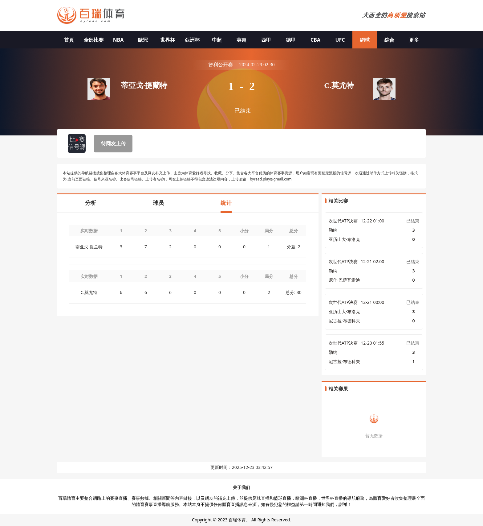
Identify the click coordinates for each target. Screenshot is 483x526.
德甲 (291, 39)
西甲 (266, 39)
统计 (226, 202)
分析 (90, 202)
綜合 (389, 39)
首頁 (69, 39)
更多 (414, 39)
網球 (365, 39)
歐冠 (143, 39)
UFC (340, 39)
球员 (158, 202)
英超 (241, 39)
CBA (315, 39)
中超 (217, 39)
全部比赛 (94, 39)
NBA (118, 39)
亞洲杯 (192, 39)
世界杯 (167, 39)
